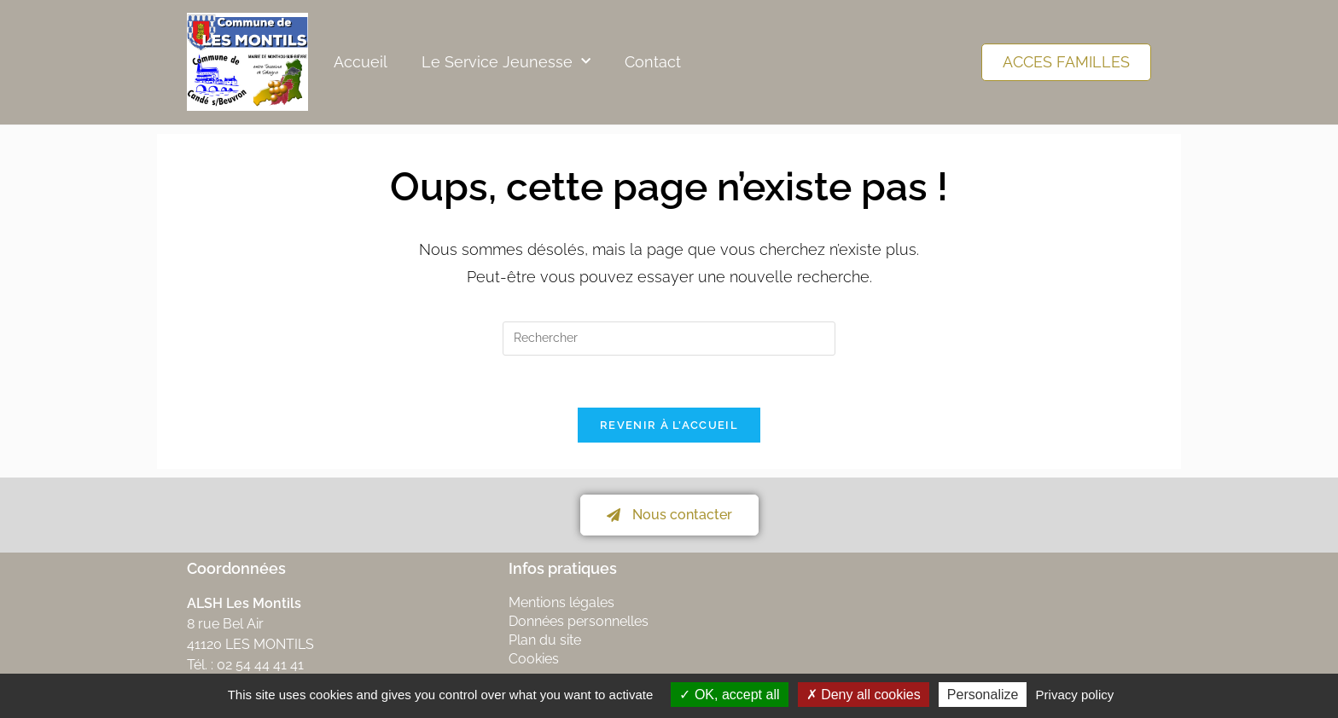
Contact (653, 62)
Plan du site (545, 640)
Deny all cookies (863, 694)
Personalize (983, 694)
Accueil (360, 62)
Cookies (534, 659)
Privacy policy (1075, 694)
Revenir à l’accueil (669, 425)
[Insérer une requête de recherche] (669, 338)
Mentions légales (561, 602)
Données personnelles (579, 621)
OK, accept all (729, 694)
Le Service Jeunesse (506, 62)
